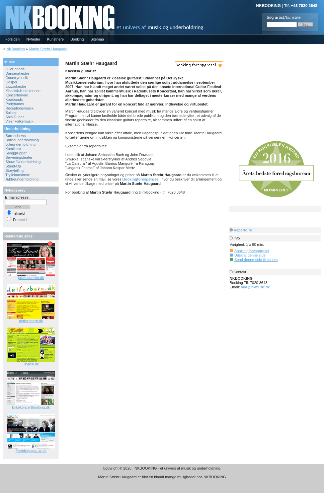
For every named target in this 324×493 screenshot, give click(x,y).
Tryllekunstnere (17, 175)
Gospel (11, 82)
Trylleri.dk (31, 364)
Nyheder (33, 39)
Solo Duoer (14, 117)
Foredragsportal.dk (30, 450)
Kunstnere (55, 39)
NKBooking (15, 49)
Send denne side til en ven (256, 260)
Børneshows (15, 136)
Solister (11, 113)
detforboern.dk (31, 321)
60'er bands (14, 69)
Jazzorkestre (15, 86)
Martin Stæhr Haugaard (48, 49)
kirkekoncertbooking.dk (31, 407)
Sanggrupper (16, 153)
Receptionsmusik (19, 108)
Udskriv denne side (250, 255)
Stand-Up (13, 166)
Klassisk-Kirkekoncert (22, 91)
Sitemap (97, 39)
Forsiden (12, 39)
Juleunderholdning (20, 144)
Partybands (14, 104)
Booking (77, 39)
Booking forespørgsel (251, 251)
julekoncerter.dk (31, 278)
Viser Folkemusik (19, 121)
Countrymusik (16, 78)
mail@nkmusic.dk (255, 287)
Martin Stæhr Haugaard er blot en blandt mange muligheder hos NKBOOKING (162, 477)
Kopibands (14, 99)
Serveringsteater (18, 157)
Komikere (13, 149)
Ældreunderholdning (21, 179)
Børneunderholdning (22, 140)
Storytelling (14, 170)
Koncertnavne (16, 95)
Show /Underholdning (22, 162)
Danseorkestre (17, 73)
